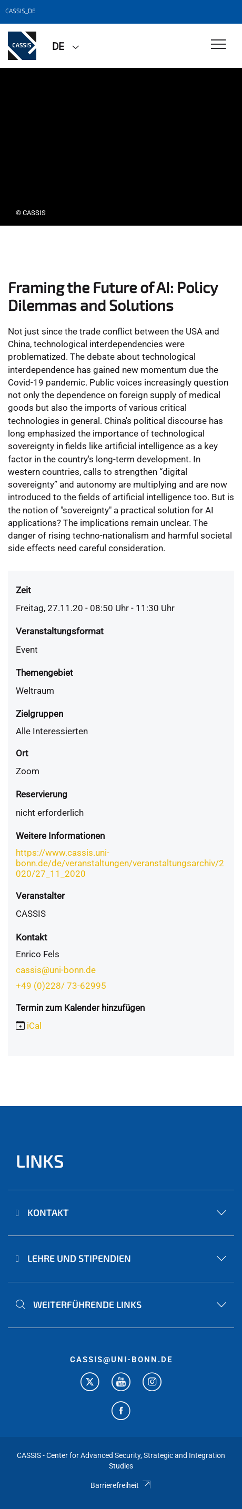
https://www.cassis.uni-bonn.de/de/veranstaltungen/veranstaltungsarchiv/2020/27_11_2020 (120, 863)
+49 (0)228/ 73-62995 (61, 985)
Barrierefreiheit (120, 1485)
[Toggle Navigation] (218, 45)
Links (40, 1160)
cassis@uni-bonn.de (56, 970)
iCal (34, 1025)
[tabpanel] (121, 147)
